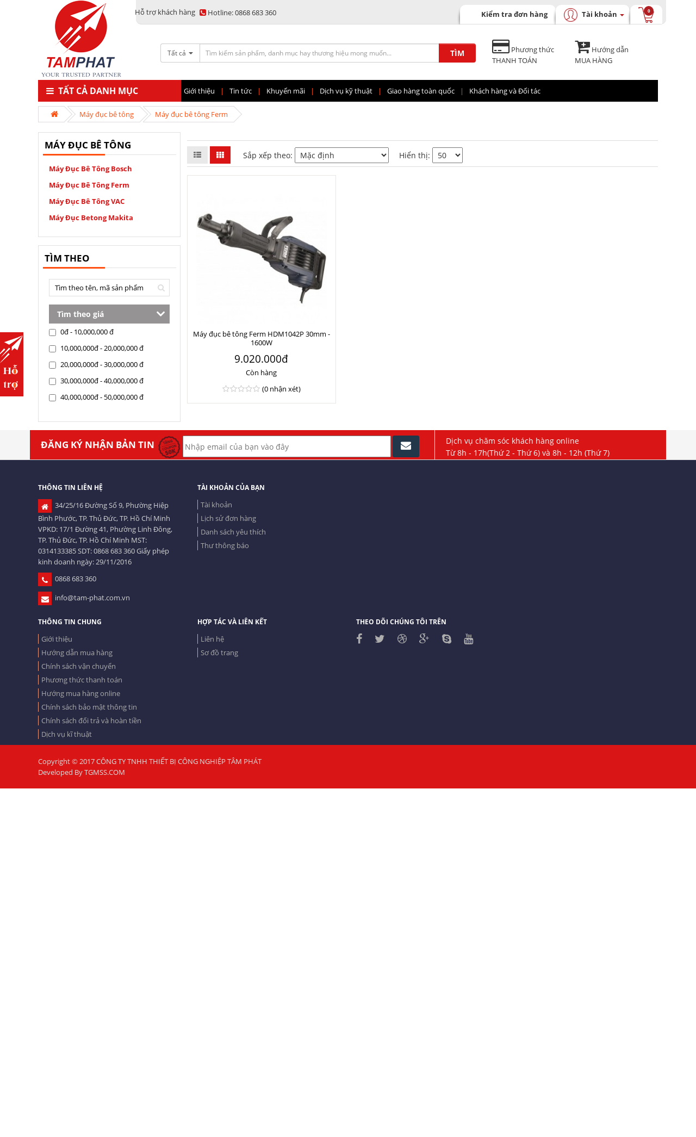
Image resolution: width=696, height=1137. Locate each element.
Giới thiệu (56, 639)
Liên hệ (212, 639)
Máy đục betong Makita (91, 217)
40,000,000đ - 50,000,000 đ (96, 397)
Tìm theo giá (80, 314)
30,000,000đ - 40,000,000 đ (96, 381)
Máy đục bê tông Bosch (90, 168)
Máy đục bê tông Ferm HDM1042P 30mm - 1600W (261, 338)
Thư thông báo (225, 545)
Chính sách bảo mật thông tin (89, 707)
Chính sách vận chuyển (78, 666)
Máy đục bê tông (106, 114)
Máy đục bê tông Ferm (191, 114)
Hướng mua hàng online (80, 693)
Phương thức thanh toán (81, 680)
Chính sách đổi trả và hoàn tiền (91, 720)
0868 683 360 (238, 12)
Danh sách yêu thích (233, 532)
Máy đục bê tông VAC (87, 201)
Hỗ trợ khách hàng (165, 12)
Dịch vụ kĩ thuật (66, 734)
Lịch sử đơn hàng (228, 518)
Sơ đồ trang (219, 652)
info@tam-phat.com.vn (84, 597)
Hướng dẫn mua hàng (77, 652)
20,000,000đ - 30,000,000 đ (96, 364)
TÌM (457, 53)
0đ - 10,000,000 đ (81, 332)
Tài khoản (216, 505)
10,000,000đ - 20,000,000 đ (96, 348)
